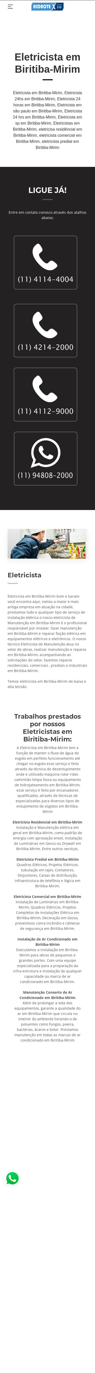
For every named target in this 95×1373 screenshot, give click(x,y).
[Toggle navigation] (10, 6)
